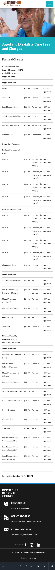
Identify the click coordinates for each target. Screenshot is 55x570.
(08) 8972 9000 (23, 508)
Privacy (24, 558)
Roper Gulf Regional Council (10, 493)
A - (21, 566)
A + (32, 566)
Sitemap (32, 558)
